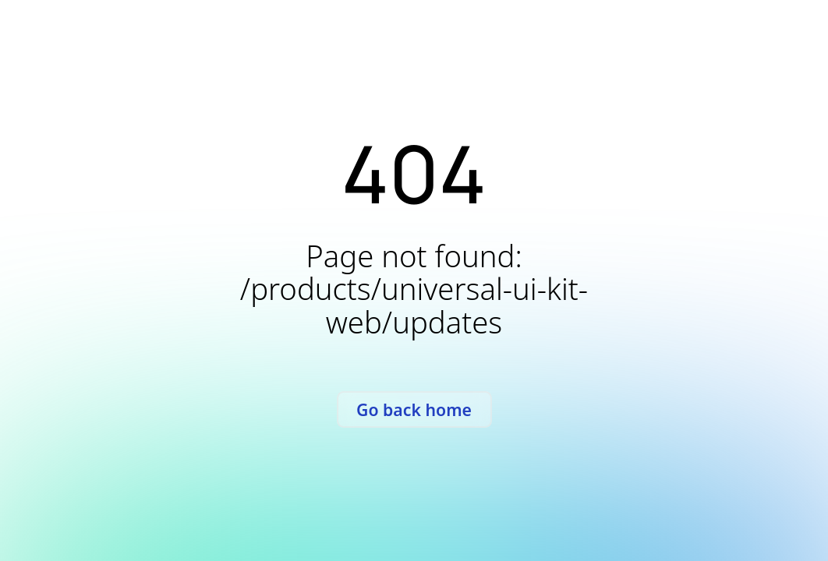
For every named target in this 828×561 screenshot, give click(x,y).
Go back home (414, 409)
